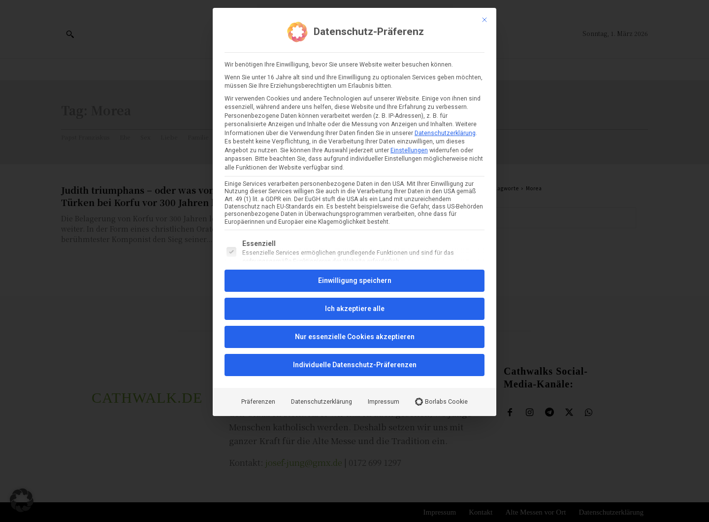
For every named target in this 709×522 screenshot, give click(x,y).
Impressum (383, 290)
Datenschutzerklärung (445, 21)
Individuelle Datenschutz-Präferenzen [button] (355, 253)
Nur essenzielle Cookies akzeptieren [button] (355, 225)
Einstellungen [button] (409, 38)
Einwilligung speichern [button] (354, 169)
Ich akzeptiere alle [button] (355, 197)
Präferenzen (258, 290)
